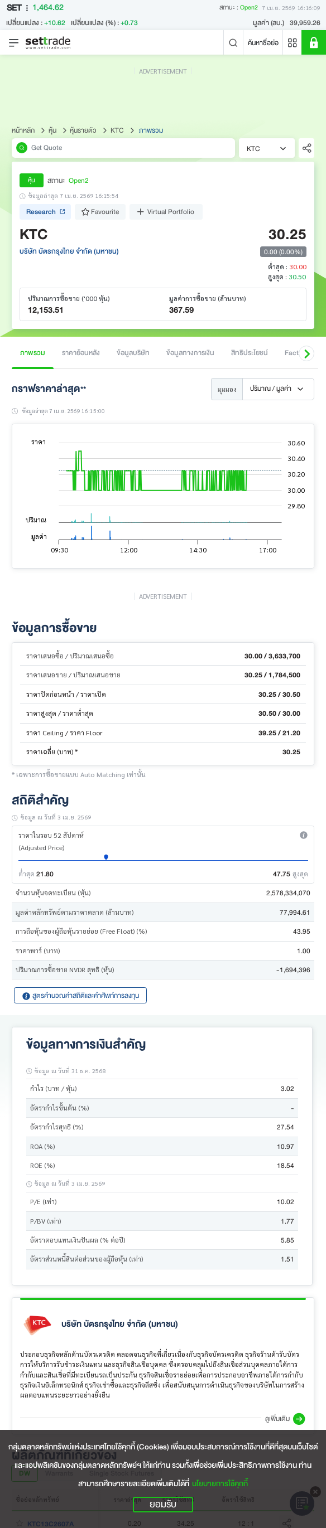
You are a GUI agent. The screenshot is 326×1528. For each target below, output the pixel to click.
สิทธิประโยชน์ (249, 352)
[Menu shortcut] (292, 42)
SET (19, 8)
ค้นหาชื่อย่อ (263, 42)
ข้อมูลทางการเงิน (190, 352)
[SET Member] (313, 42)
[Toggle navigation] (14, 42)
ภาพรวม (32, 352)
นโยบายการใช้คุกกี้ (220, 1483)
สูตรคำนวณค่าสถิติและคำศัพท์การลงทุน (80, 995)
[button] (306, 353)
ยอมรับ (163, 1504)
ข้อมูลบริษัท (133, 352)
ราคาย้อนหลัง (81, 352)
